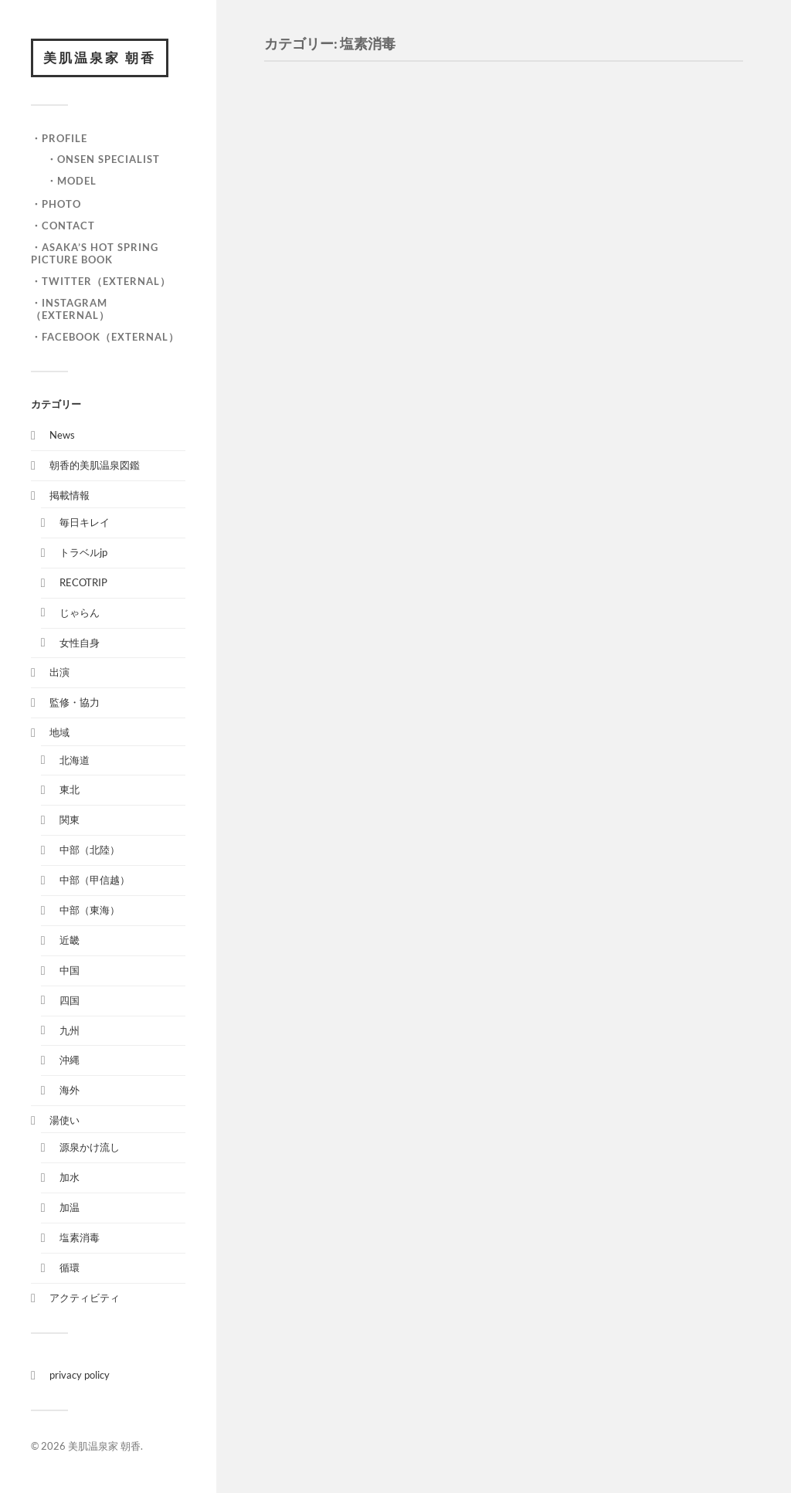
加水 (69, 1177)
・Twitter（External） (101, 281)
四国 (69, 1000)
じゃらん (79, 612)
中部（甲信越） (94, 880)
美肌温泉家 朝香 (99, 57)
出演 (59, 672)
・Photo (56, 204)
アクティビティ (84, 1297)
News (62, 435)
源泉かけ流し (89, 1147)
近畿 (69, 940)
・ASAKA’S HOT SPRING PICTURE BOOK (94, 253)
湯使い (64, 1120)
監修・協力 (74, 702)
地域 (59, 732)
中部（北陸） (89, 849)
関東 (69, 819)
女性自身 (79, 642)
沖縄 (69, 1060)
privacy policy (79, 1375)
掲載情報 (69, 495)
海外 (69, 1090)
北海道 (74, 760)
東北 (69, 789)
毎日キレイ (84, 522)
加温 (69, 1207)
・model (71, 181)
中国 (69, 970)
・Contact (63, 225)
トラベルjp (83, 552)
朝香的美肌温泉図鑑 (94, 465)
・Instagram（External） (70, 309)
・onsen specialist (103, 159)
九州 (69, 1030)
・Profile (59, 138)
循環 (69, 1267)
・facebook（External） (105, 337)
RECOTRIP (83, 582)
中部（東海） (89, 910)
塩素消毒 (79, 1237)
